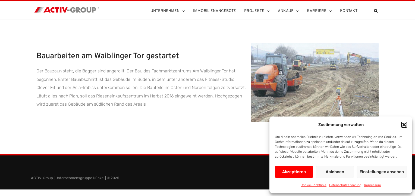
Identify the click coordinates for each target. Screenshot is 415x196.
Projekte (257, 11)
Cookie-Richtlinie (313, 185)
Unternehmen (167, 11)
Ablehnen (335, 171)
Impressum (372, 185)
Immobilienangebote (214, 11)
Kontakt (348, 11)
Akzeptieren (294, 171)
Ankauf (288, 11)
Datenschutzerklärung (345, 185)
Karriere (319, 11)
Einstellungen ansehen (382, 171)
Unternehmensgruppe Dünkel (79, 178)
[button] (404, 124)
